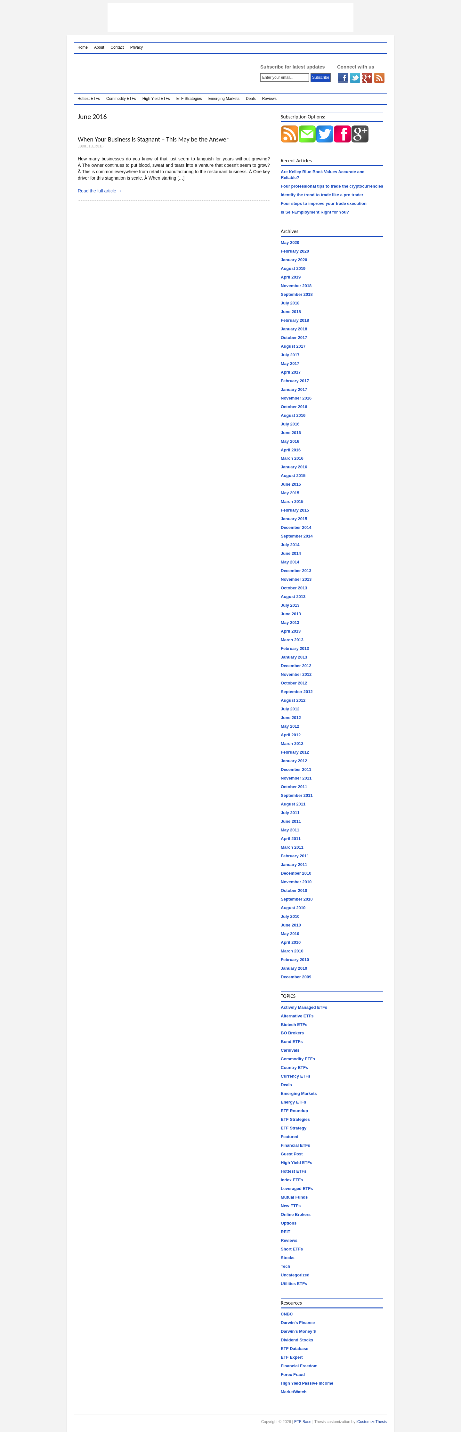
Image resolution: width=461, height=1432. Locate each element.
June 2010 (291, 925)
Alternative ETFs (297, 1016)
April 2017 (291, 372)
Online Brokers (296, 1214)
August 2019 (293, 268)
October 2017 (294, 337)
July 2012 (290, 709)
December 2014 (296, 527)
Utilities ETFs (294, 1283)
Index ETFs (292, 1179)
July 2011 (290, 812)
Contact (117, 47)
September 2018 (297, 294)
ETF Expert (292, 1357)
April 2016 (291, 450)
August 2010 (293, 907)
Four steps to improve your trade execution (324, 203)
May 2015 (290, 492)
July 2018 (290, 303)
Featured (289, 1136)
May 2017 (290, 363)
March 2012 (292, 743)
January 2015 (294, 518)
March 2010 (292, 951)
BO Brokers (292, 1033)
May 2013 (290, 622)
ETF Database (294, 1348)
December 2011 (296, 769)
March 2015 (292, 501)
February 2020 (295, 251)
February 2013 (295, 648)
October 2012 (294, 683)
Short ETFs (292, 1249)
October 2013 (294, 588)
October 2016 (294, 406)
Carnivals (290, 1050)
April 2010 (291, 942)
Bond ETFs (292, 1041)
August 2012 (293, 700)
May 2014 (290, 562)
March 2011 (292, 847)
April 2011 (291, 838)
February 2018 (295, 320)
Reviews (269, 98)
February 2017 (295, 380)
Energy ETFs (293, 1102)
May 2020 (290, 242)
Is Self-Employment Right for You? (315, 212)
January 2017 (294, 389)
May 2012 (290, 726)
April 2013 (291, 631)
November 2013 (296, 579)
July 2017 (290, 354)
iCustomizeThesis (371, 1422)
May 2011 (290, 830)
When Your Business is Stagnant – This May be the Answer (153, 139)
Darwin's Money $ (298, 1331)
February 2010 (295, 959)
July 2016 (290, 424)
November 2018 (296, 285)
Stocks (288, 1257)
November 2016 (296, 398)
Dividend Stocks (297, 1340)
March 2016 (292, 458)
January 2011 (294, 864)
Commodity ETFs (121, 98)
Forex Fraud (293, 1374)
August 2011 (293, 804)
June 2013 (291, 613)
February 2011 (295, 856)
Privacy (136, 47)
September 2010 (297, 899)
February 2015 (295, 510)
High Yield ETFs (156, 98)
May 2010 (290, 933)
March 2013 (292, 639)
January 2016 (294, 467)
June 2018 (291, 311)
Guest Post (292, 1154)
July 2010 (290, 916)
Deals (251, 98)
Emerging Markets (223, 98)
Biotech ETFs (294, 1024)
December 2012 (296, 665)
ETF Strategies (189, 98)
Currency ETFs (295, 1076)
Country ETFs (294, 1067)
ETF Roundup (294, 1110)
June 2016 (291, 432)
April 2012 (291, 734)
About (99, 47)
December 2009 (296, 977)
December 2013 (296, 570)
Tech (285, 1266)
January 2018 (294, 329)
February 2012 (295, 752)
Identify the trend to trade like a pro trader (322, 194)
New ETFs (291, 1205)
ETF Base (159, 73)
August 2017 (293, 346)
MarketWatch (293, 1391)
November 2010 (296, 881)
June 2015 (291, 484)
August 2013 (293, 596)
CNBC (287, 1314)
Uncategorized (295, 1275)
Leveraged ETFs (297, 1188)
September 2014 (297, 536)
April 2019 (291, 277)
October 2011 (294, 786)
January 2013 (294, 657)
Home (82, 47)
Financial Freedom (299, 1365)
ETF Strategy (293, 1128)
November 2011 (296, 778)
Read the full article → (100, 190)
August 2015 (293, 475)
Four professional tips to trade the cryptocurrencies (332, 186)
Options (288, 1223)
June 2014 (291, 553)
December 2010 (296, 873)
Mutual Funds (294, 1197)
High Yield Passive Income (307, 1383)
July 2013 (290, 605)
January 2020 (294, 259)
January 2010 (294, 968)
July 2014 (290, 544)
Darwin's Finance (298, 1322)
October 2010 (294, 890)
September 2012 (297, 691)
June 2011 (291, 821)
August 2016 (293, 415)
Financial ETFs (295, 1145)
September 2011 (297, 795)
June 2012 (291, 717)
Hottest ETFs (88, 98)
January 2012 (294, 760)
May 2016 (290, 441)
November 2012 (296, 674)
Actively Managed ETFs (304, 1007)
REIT (285, 1231)
